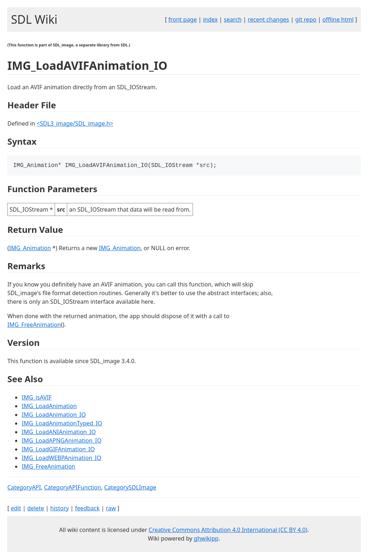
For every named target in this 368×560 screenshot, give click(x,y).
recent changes (268, 19)
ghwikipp (206, 539)
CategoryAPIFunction (72, 488)
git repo (305, 19)
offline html (338, 19)
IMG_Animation (30, 249)
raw (111, 509)
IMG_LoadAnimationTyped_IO (62, 424)
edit (16, 509)
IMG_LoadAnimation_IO (54, 415)
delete (35, 509)
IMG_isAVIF (36, 398)
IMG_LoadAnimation (49, 407)
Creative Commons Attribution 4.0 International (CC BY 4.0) (228, 530)
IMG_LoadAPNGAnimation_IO (61, 441)
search (233, 19)
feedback (87, 509)
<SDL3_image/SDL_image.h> (75, 123)
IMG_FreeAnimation (34, 325)
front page (183, 19)
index (210, 19)
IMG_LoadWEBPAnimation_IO (61, 458)
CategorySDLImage (130, 488)
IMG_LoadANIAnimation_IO (59, 433)
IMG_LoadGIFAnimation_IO (58, 450)
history (59, 509)
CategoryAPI (24, 488)
